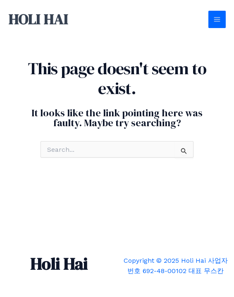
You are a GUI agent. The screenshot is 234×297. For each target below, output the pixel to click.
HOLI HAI (38, 19)
